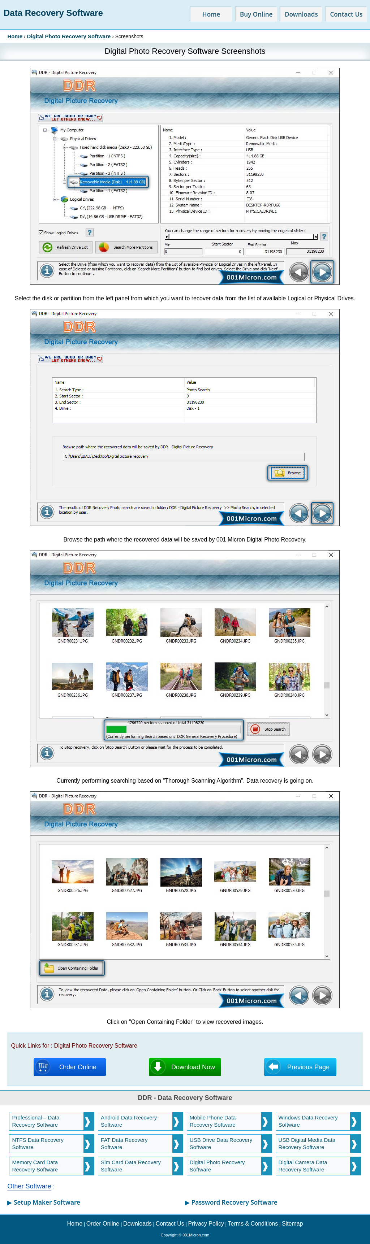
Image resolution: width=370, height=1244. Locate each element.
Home (14, 36)
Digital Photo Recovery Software (69, 36)
